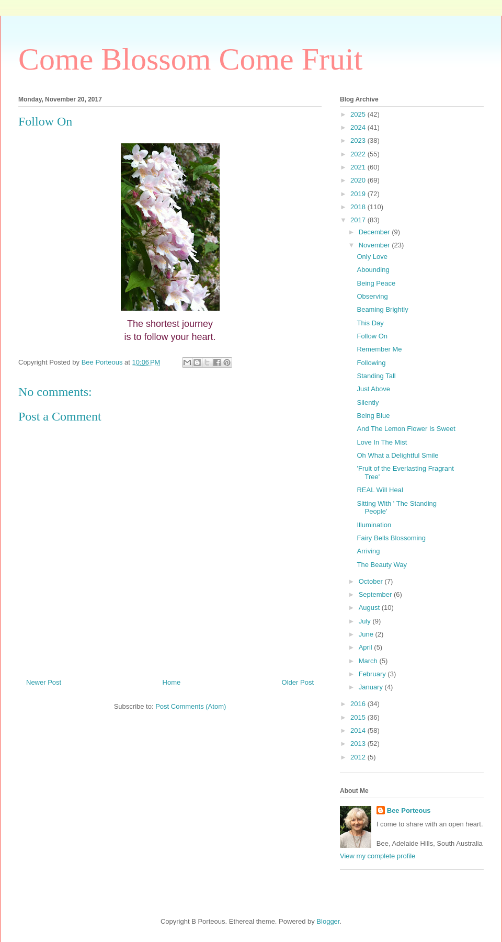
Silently (368, 402)
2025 (359, 114)
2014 (359, 730)
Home (172, 682)
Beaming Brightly (382, 309)
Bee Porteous (409, 810)
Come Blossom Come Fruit (190, 59)
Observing (372, 296)
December (375, 232)
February (373, 674)
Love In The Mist (382, 442)
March (369, 661)
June (367, 634)
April (366, 647)
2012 (359, 757)
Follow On (372, 336)
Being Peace (376, 283)
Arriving (368, 551)
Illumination (374, 525)
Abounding (373, 270)
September (376, 594)
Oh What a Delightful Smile (397, 455)
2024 (359, 127)
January (372, 687)
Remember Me (379, 349)
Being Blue (373, 415)
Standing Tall (376, 376)
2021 (359, 167)
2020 (359, 180)
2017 (359, 220)
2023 (359, 140)
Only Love (372, 256)
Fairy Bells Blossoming (391, 538)
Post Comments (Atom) (190, 706)
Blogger (327, 921)
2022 (359, 154)
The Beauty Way (382, 565)
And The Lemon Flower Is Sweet (406, 429)
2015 (359, 717)
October (372, 581)
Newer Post (43, 682)
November (375, 245)
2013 (359, 743)
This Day (370, 323)
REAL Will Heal (380, 490)
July (366, 621)
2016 (359, 704)
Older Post (298, 682)
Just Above (373, 389)
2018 (359, 207)
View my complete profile (377, 856)
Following (371, 363)
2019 (359, 194)
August (370, 607)
